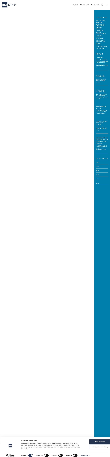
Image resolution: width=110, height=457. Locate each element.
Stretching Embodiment (100, 76)
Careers (98, 27)
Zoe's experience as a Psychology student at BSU (102, 139)
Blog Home (4, 10)
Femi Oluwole (56, 62)
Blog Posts (11, 10)
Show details (84, 454)
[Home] (9, 4)
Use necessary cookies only (97, 445)
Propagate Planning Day (100, 91)
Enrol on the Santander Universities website (66, 356)
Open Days (95, 5)
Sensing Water (101, 106)
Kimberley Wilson (57, 280)
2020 (97, 183)
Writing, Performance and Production (102, 46)
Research (99, 37)
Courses (75, 5)
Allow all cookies (96, 440)
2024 (97, 166)
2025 (97, 162)
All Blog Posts (102, 158)
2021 (97, 179)
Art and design (101, 21)
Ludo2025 (99, 57)
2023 (97, 171)
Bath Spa (99, 22)
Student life (84, 5)
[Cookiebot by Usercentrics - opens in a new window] (10, 454)
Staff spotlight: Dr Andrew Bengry (102, 123)
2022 (97, 175)
